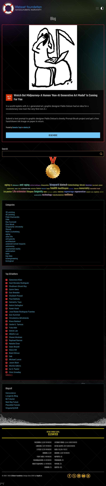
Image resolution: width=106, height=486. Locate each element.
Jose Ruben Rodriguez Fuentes (22, 312)
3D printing (10, 212)
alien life (9, 237)
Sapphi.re (39, 476)
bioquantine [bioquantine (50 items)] (45, 185)
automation (10, 251)
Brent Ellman (14, 353)
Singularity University (14, 227)
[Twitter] (74, 476)
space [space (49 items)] (102, 192)
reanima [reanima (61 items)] (60, 192)
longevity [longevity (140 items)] (38, 191)
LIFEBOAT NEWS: (59, 442)
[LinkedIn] (79, 476)
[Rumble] (88, 476)
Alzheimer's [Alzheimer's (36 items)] (15, 185)
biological (10, 261)
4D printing (10, 214)
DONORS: (45, 453)
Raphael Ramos (15, 340)
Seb (10, 356)
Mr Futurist (10, 399)
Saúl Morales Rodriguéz (19, 283)
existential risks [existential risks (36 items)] (25, 189)
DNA (7, 219)
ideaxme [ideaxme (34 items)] (76, 189)
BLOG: (56, 449)
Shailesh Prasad (16, 296)
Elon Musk (10, 224)
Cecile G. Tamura (16, 324)
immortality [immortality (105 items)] (84, 188)
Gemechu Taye (16, 127)
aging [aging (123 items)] (7, 185)
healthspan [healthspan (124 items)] (63, 188)
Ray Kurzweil (11, 222)
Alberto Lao (14, 334)
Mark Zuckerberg (13, 232)
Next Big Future (12, 402)
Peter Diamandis (12, 217)
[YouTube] (83, 476)
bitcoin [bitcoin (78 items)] (82, 185)
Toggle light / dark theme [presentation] (102, 8)
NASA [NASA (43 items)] (45, 192)
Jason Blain (14, 363)
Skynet (8, 229)
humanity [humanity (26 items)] (71, 189)
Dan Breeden (14, 293)
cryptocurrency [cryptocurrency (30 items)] (10, 189)
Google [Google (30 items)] (48, 189)
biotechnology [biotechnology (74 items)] (73, 185)
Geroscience (11, 393)
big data (9, 256)
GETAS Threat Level (53, 433)
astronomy (10, 246)
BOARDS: (57, 453)
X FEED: (39, 449)
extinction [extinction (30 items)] (33, 189)
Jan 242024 (9, 97)
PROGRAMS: (58, 460)
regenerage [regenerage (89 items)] (69, 192)
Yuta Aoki (13, 328)
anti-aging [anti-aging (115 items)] (25, 185)
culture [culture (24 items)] (16, 188)
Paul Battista (14, 299)
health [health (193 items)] (53, 188)
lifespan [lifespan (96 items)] (30, 191)
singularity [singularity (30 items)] (96, 192)
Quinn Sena (14, 289)
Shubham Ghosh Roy (18, 286)
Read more (53, 135)
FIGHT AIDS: (40, 456)
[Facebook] (69, 476)
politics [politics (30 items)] (55, 192)
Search (101, 154)
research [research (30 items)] (88, 192)
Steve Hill (13, 350)
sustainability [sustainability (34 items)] (38, 195)
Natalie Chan (14, 343)
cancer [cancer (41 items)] (100, 185)
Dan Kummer (14, 315)
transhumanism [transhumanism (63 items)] (58, 195)
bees (7, 253)
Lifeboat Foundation (17, 476)
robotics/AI (26, 127)
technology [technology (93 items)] (47, 195)
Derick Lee (13, 331)
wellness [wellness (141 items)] (68, 194)
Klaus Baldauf (15, 321)
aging (8, 234)
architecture (10, 241)
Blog (53, 19)
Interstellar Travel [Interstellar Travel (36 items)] (95, 189)
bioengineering (12, 258)
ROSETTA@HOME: (37, 463)
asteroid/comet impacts (15, 244)
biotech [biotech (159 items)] (64, 185)
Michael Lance (15, 359)
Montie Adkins (15, 366)
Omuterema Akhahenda (19, 318)
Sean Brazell (14, 347)
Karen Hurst (14, 308)
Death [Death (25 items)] (19, 188)
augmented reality (13, 249)
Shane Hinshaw (15, 337)
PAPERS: (57, 463)
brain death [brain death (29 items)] (95, 185)
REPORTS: (57, 456)
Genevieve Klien (15, 280)
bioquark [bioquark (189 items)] (54, 185)
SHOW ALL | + (9, 375)
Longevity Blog (12, 396)
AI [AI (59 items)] (11, 185)
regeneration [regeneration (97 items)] (80, 191)
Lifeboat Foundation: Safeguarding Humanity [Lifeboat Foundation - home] (47, 8)
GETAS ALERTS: (59, 446)
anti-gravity (10, 239)
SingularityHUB (12, 408)
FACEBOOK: (37, 442)
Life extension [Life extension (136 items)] (19, 191)
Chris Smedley (15, 372)
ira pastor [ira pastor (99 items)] (8, 191)
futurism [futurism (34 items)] (43, 189)
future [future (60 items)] (38, 188)
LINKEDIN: (39, 446)
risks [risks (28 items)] (92, 192)
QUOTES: (57, 467)
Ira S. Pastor (14, 369)
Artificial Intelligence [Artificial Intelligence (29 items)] (35, 185)
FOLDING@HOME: (38, 460)
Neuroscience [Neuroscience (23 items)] (50, 192)
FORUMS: (47, 467)
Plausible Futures (13, 405)
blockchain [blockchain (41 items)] (89, 185)
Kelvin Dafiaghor (16, 305)
